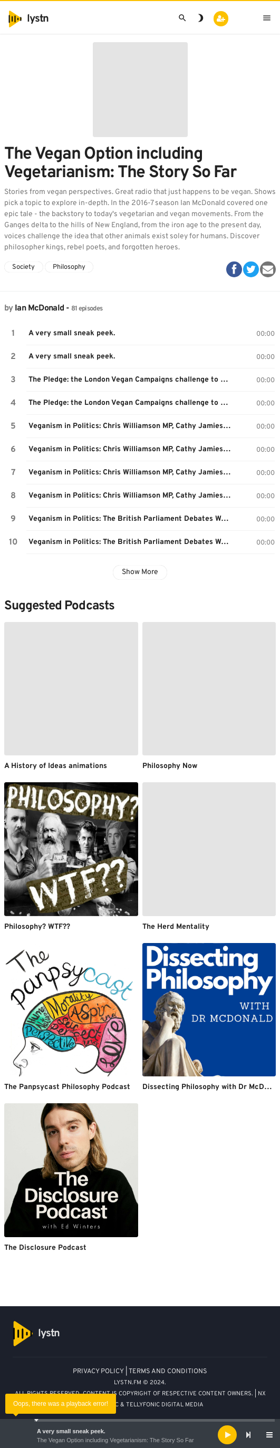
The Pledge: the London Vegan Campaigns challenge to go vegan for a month (131, 379)
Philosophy (69, 267)
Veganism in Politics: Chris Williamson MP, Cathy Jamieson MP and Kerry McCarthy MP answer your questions (131, 472)
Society (23, 267)
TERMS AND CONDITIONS (168, 1371)
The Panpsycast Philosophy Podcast (67, 1087)
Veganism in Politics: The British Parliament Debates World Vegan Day (131, 518)
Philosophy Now (169, 766)
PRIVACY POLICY (98, 1371)
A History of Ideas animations (55, 766)
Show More (140, 572)
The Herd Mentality (175, 926)
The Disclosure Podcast (45, 1247)
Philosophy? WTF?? (37, 926)
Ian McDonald (39, 308)
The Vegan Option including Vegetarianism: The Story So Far (115, 1440)
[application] (140, 1434)
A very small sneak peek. (71, 1431)
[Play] (227, 1434)
